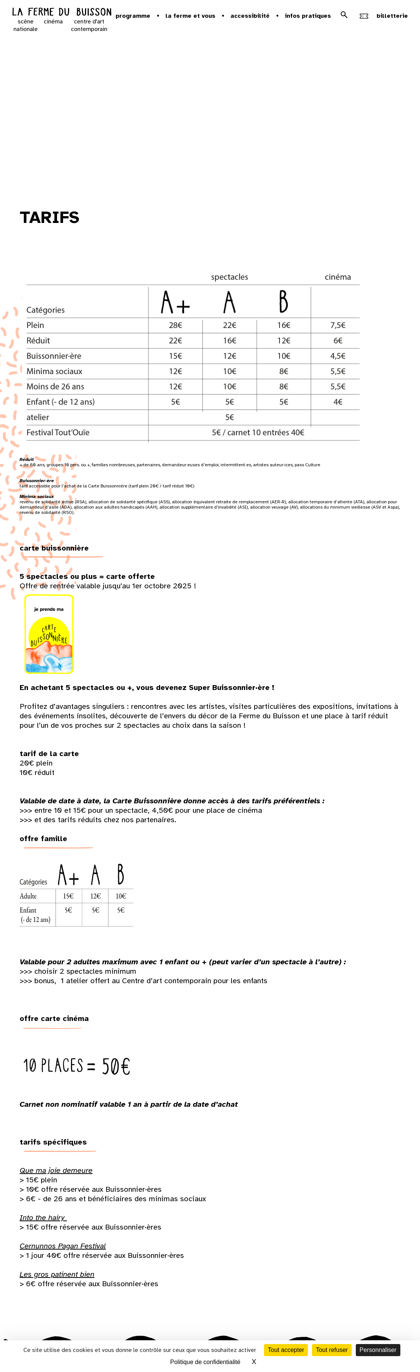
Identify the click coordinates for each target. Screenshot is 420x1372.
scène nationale (26, 25)
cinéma (53, 21)
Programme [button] (133, 16)
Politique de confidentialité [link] (205, 1362)
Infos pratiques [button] (308, 16)
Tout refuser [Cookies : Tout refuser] (331, 1350)
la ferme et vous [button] (190, 16)
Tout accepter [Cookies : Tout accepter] (286, 1350)
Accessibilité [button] (250, 16)
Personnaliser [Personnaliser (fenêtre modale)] (378, 1350)
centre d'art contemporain (89, 25)
